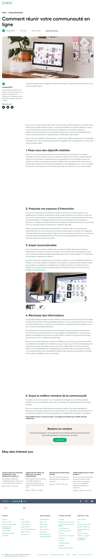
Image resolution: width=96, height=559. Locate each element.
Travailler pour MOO (64, 531)
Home (4, 12)
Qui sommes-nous (64, 528)
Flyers (42, 7)
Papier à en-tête (25, 532)
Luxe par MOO (6, 531)
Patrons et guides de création (83, 530)
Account (66, 2)
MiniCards (5, 535)
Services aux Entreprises (69, 7)
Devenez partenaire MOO (66, 548)
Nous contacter (81, 519)
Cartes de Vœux (25, 527)
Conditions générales (43, 554)
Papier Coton (43, 527)
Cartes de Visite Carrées (9, 524)
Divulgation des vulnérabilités (81, 538)
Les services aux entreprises (66, 535)
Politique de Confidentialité (57, 554)
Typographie (43, 532)
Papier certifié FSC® (45, 536)
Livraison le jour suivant (84, 524)
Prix (78, 522)
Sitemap (74, 554)
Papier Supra (43, 524)
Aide (83, 7)
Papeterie (49, 7)
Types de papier (44, 519)
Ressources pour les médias (66, 522)
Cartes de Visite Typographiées (6, 527)
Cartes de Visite (6, 7)
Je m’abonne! (60, 440)
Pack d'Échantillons (56, 2)
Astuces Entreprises (16, 12)
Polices (68, 554)
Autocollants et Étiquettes (28, 529)
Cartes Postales (17, 7)
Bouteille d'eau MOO (8, 533)
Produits (4, 519)
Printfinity (61, 540)
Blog (79, 7)
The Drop (61, 533)
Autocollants (40, 270)
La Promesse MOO (64, 543)
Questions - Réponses (83, 527)
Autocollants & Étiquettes (31, 7)
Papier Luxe (43, 522)
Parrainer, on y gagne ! (83, 535)
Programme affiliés (82, 533)
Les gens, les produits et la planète (66, 525)
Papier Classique (44, 529)
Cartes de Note (25, 524)
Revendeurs (62, 538)
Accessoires (56, 7)
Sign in (72, 2)
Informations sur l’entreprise (85, 554)
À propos (61, 519)
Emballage (62, 545)
